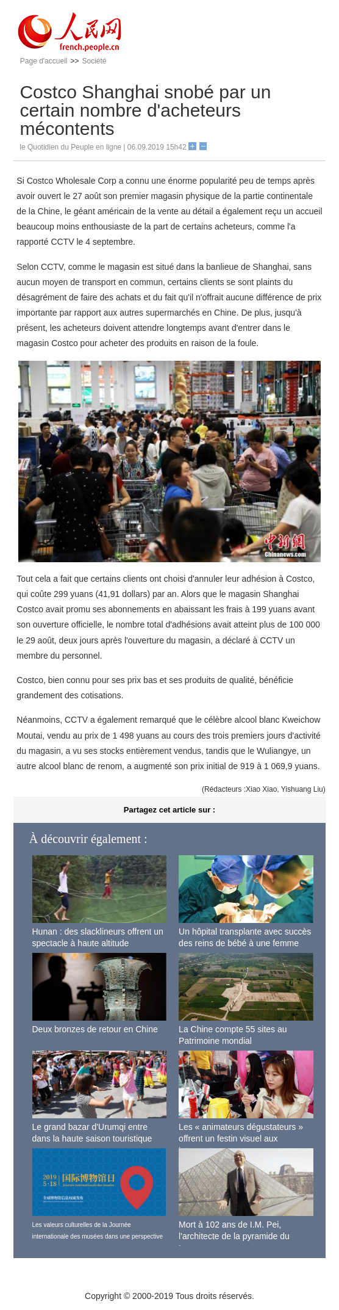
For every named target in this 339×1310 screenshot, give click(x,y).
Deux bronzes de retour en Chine (95, 1029)
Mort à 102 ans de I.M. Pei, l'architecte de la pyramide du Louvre (234, 1236)
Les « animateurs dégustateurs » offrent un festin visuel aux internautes (241, 1139)
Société (94, 61)
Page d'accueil (44, 61)
